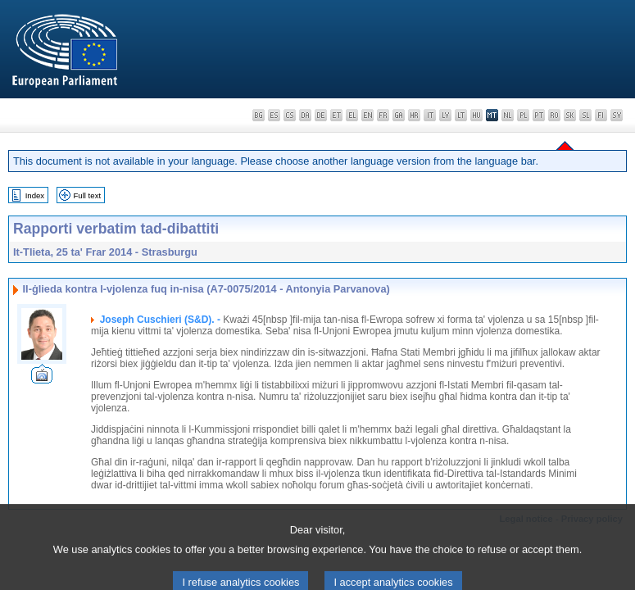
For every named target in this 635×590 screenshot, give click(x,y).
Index (34, 195)
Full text (88, 195)
